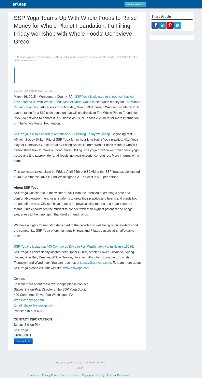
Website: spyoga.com (29, 300)
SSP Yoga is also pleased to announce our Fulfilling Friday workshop (62, 134)
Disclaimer (33, 375)
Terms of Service (69, 375)
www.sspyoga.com (76, 268)
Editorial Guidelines (118, 375)
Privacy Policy (50, 375)
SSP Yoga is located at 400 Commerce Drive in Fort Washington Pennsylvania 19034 (73, 246)
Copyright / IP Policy (93, 375)
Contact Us (23, 341)
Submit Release (135, 4)
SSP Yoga (21, 330)
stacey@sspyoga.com (95, 262)
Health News (49, 91)
